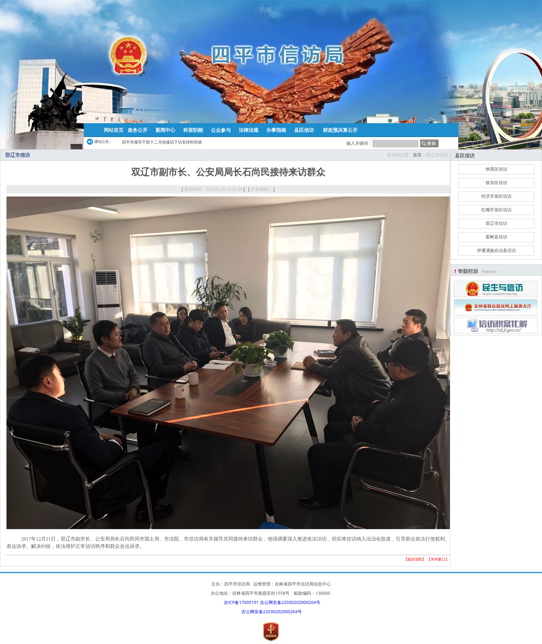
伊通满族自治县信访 (496, 250)
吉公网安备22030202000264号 (290, 602)
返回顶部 (414, 559)
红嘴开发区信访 (496, 210)
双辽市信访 (496, 223)
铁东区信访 (496, 182)
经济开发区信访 (496, 196)
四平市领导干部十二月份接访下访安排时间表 (162, 142)
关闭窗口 (438, 559)
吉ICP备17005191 (241, 602)
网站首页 (113, 130)
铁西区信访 (496, 169)
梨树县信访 (496, 237)
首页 (417, 155)
